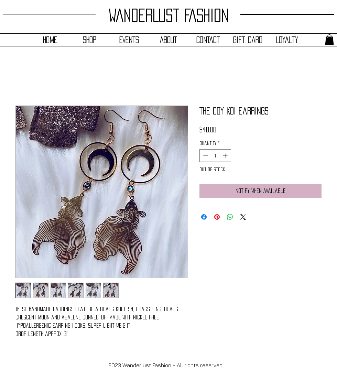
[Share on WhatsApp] (230, 217)
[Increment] (225, 156)
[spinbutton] (215, 156)
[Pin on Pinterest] (217, 217)
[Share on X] (243, 217)
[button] (329, 39)
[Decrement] (204, 156)
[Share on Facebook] (204, 217)
